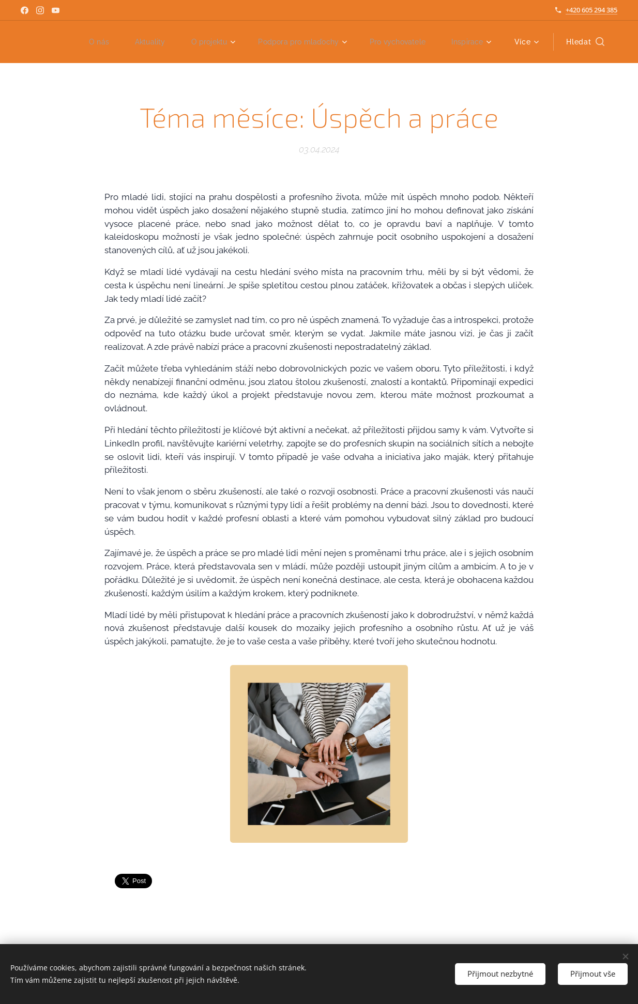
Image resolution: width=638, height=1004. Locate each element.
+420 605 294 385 (591, 9)
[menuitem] (80, 42)
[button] (585, 42)
